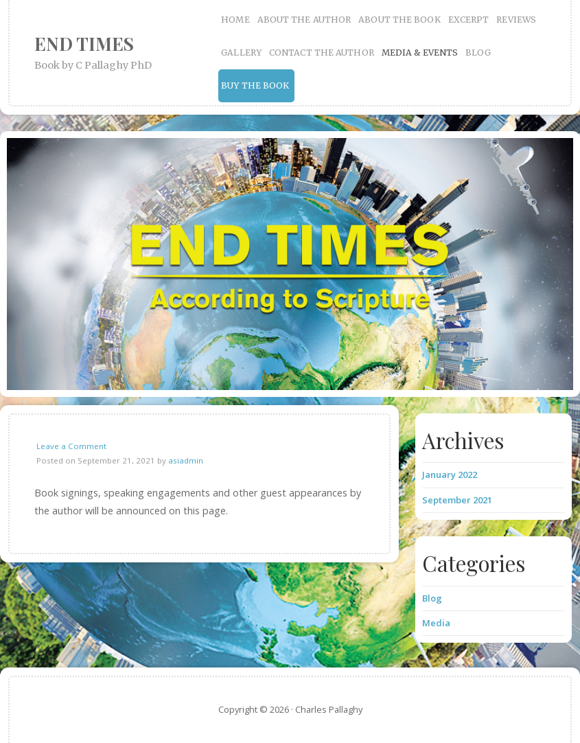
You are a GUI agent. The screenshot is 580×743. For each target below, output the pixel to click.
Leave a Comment (71, 446)
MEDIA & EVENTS (420, 52)
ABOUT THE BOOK (399, 19)
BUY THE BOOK (255, 85)
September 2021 (457, 500)
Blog (432, 598)
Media (436, 623)
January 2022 (449, 474)
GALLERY (241, 52)
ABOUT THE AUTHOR (304, 19)
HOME (235, 19)
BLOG (478, 52)
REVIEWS (516, 19)
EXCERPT (468, 19)
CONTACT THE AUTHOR (321, 52)
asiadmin (185, 460)
